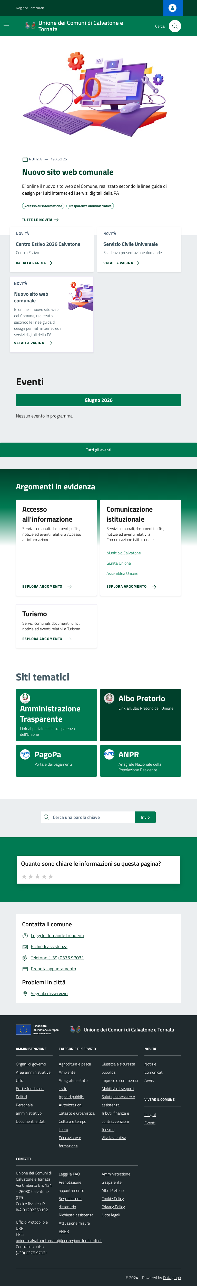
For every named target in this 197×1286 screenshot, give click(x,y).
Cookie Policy (113, 1198)
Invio (145, 817)
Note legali (111, 1215)
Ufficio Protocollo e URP (32, 1225)
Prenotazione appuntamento (71, 1186)
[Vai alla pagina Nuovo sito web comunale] (32, 341)
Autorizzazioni (70, 1105)
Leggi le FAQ (69, 1174)
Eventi (149, 1123)
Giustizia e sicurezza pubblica (118, 1068)
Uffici (20, 1080)
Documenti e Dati (30, 1121)
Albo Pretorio (113, 1190)
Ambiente (67, 1072)
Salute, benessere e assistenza (118, 1101)
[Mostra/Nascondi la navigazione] (6, 26)
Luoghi (150, 1115)
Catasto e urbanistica (77, 1113)
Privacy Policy (113, 1207)
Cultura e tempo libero (72, 1125)
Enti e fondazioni (30, 1088)
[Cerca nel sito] (175, 26)
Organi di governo (31, 1064)
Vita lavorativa (114, 1138)
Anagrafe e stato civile (73, 1084)
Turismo (108, 1129)
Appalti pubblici (71, 1097)
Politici (21, 1097)
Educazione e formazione (70, 1142)
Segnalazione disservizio (70, 1202)
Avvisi (149, 1080)
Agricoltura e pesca (75, 1064)
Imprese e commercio (120, 1080)
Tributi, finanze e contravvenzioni (115, 1117)
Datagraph (172, 1277)
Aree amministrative (33, 1072)
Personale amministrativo (29, 1109)
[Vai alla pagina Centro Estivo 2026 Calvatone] (35, 261)
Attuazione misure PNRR (74, 1227)
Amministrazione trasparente (116, 1178)
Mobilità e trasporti (118, 1088)
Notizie (150, 1064)
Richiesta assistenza (76, 1215)
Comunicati (153, 1072)
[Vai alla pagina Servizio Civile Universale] (122, 261)
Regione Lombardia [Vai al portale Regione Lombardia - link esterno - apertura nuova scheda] (30, 7)
